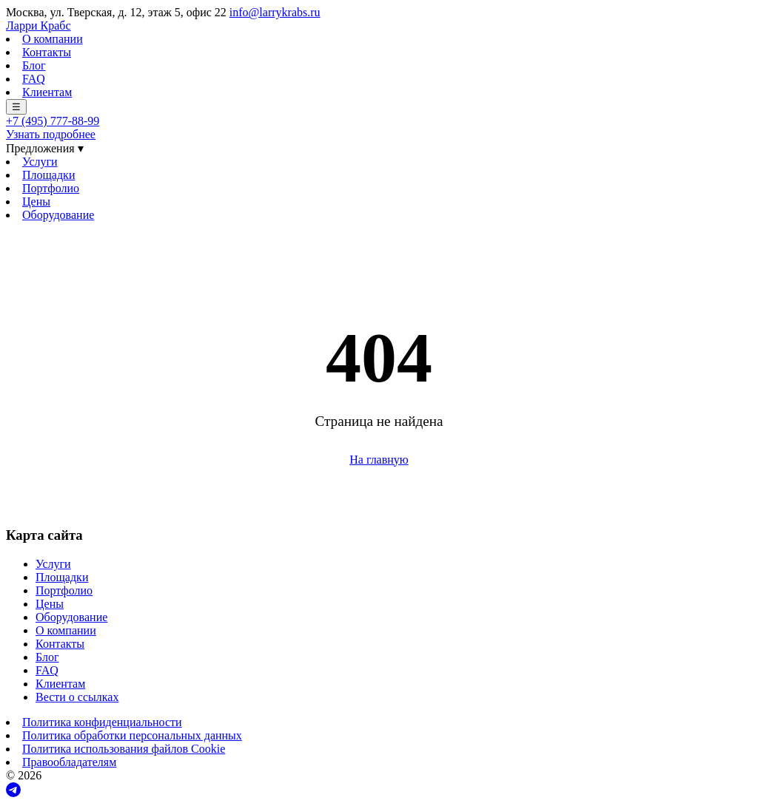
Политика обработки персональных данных (132, 735)
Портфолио (50, 188)
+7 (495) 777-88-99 (52, 121)
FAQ (33, 78)
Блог (34, 65)
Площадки (48, 175)
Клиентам (47, 92)
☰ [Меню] (16, 106)
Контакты (46, 52)
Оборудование (58, 215)
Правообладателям (69, 762)
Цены (36, 201)
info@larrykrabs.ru (275, 12)
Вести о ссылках (77, 697)
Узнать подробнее (50, 134)
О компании (52, 39)
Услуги (40, 161)
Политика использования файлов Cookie (123, 748)
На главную (379, 459)
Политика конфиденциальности (102, 722)
